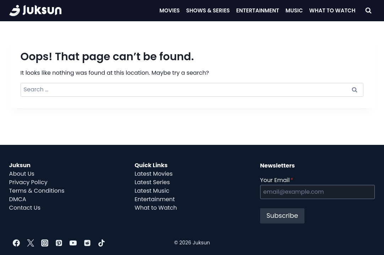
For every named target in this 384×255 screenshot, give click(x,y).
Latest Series (152, 182)
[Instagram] (45, 243)
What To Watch (332, 10)
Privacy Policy (28, 182)
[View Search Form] (368, 10)
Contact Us (24, 208)
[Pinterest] (59, 243)
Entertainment (257, 10)
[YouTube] (73, 243)
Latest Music (152, 191)
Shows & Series (208, 10)
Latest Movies (153, 174)
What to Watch (156, 208)
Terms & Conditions (37, 191)
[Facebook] (16, 243)
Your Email (276, 180)
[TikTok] (101, 243)
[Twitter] (30, 243)
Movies (169, 10)
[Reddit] (87, 243)
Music (294, 10)
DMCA (17, 199)
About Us (21, 174)
